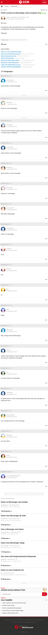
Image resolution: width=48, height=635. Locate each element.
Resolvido (43, 13)
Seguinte (43, 10)
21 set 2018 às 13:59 (11, 291)
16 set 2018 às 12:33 (11, 189)
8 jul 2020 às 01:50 (19, 19)
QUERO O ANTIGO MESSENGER (11, 67)
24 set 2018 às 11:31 (11, 394)
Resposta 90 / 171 (6, 265)
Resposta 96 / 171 (6, 388)
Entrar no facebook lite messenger (11, 608)
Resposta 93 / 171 (6, 325)
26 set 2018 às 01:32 (11, 437)
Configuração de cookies (30, 622)
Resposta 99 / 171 (6, 451)
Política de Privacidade (24, 619)
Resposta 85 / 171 (6, 163)
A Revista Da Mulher (17, 622)
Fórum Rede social (28, 60)
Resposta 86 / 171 (6, 183)
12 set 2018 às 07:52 (11, 126)
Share (5, 44)
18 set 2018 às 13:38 (11, 230)
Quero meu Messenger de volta (10, 64)
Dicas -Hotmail (19, 58)
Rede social (14, 6)
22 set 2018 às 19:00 (11, 311)
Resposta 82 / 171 (6, 98)
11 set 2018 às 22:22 (11, 104)
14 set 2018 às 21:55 (11, 169)
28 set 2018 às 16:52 (11, 457)
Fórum (7, 6)
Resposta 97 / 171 (6, 411)
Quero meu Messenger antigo (10, 60)
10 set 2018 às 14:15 (11, 81)
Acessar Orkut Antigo (8, 605)
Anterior (5, 10)
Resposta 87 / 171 (6, 204)
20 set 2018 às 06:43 (11, 270)
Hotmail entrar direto (7, 58)
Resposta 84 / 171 (6, 143)
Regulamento (39, 619)
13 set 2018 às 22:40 (11, 149)
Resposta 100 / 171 (7, 471)
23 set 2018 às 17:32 (11, 331)
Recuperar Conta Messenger (10, 62)
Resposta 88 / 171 (6, 224)
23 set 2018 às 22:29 (11, 374)
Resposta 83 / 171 (6, 120)
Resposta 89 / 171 (6, 244)
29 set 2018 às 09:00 (11, 477)
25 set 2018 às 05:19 (11, 416)
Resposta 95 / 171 (6, 368)
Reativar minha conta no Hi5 (10, 613)
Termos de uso (13, 619)
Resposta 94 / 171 (6, 346)
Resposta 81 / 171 (6, 76)
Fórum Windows (27, 67)
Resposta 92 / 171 (6, 305)
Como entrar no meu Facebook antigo (12, 610)
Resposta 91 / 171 (6, 285)
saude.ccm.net (24, 632)
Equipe (6, 619)
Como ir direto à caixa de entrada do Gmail (14, 603)
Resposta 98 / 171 (6, 431)
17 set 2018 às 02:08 (11, 209)
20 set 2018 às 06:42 (11, 250)
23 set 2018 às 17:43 (11, 351)
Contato (33, 619)
